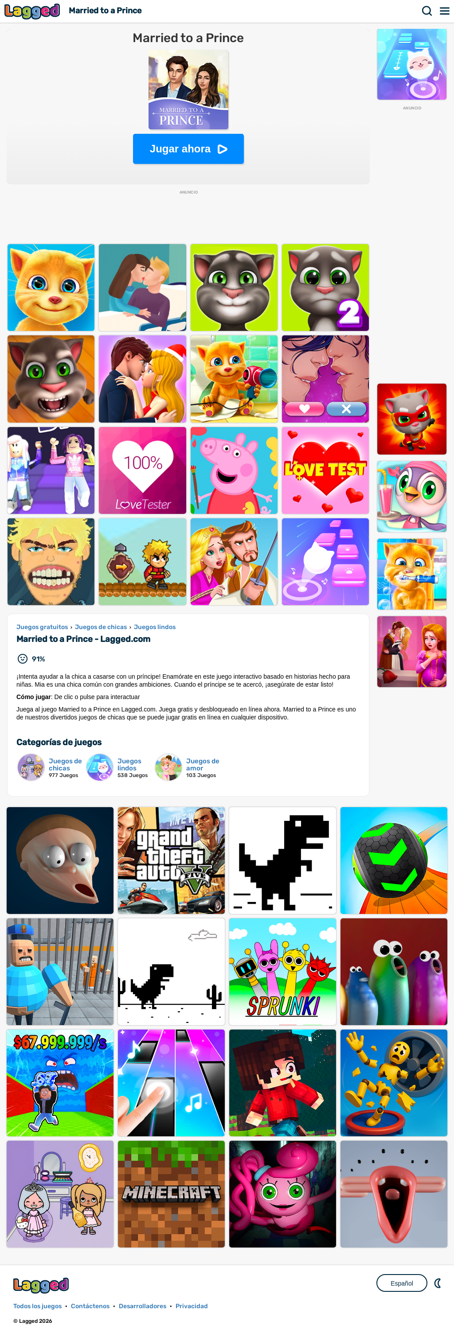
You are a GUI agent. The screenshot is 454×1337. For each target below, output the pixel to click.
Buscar (427, 11)
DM (438, 1283)
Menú (445, 11)
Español (402, 1283)
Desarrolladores (142, 1306)
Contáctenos (90, 1306)
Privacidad (192, 1306)
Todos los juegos (37, 1306)
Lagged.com (42, 1285)
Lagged (33, 11)
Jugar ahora (180, 149)
